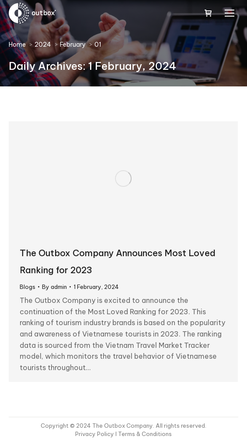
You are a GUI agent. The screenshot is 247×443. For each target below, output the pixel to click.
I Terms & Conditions (143, 433)
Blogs (27, 286)
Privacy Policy (95, 433)
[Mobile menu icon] (229, 13)
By (54, 286)
